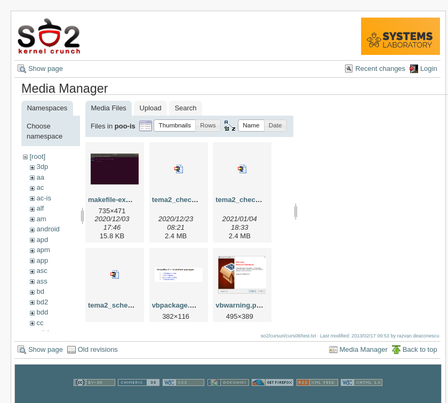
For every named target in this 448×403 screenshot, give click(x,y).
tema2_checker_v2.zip (188, 200)
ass (41, 281)
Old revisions (98, 355)
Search (185, 108)
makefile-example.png (124, 200)
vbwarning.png (240, 305)
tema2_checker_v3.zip (252, 200)
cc (39, 323)
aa (40, 177)
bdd (42, 312)
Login (428, 68)
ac (40, 187)
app (42, 260)
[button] (175, 125)
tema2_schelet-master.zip (130, 305)
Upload (151, 108)
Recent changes (380, 68)
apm (43, 250)
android (47, 229)
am (41, 219)
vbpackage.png (177, 305)
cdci (42, 333)
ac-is (43, 198)
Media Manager (364, 355)
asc (41, 271)
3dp (42, 167)
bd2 (42, 302)
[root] (37, 156)
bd (40, 291)
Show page (45, 68)
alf (40, 208)
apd (42, 240)
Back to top (420, 355)
